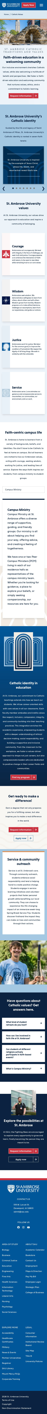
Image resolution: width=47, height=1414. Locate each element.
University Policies (34, 1361)
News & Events (9, 1352)
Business (6, 1255)
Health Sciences (9, 1282)
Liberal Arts (7, 1296)
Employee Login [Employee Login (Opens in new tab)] (33, 1282)
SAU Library (8, 1368)
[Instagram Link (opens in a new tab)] (23, 1228)
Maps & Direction (34, 1271)
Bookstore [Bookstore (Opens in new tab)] (30, 1255)
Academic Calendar (35, 1250)
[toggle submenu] (41, 5)
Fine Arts (6, 1277)
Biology (5, 1250)
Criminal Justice (9, 1261)
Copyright (6, 1404)
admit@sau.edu (21, 1212)
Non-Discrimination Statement (16, 1408)
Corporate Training (11, 1379)
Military (5, 1347)
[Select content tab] (23, 490)
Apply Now (28, 5)
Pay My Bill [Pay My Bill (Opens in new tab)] (31, 1277)
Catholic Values (17, 14)
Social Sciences (9, 1312)
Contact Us (31, 1261)
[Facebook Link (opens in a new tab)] (18, 1228)
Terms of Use (8, 1400)
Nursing (6, 1301)
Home (6, 14)
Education (7, 1266)
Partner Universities (11, 1358)
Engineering (8, 1271)
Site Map (30, 1351)
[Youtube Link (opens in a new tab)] (28, 1228)
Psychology (7, 1307)
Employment (32, 1266)
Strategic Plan (32, 1287)
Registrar (6, 1363)
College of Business (35, 1293)
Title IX (29, 1356)
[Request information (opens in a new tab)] (23, 95)
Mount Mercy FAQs (11, 1374)
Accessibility (8, 1333)
